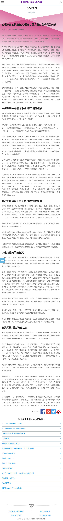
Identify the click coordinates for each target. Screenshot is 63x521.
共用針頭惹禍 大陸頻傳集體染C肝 (13, 433)
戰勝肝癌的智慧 (7, 468)
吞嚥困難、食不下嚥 (9, 478)
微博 (58, 411)
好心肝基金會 (45, 511)
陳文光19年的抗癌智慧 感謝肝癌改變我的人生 (18, 473)
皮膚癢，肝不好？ (8, 458)
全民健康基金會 (45, 515)
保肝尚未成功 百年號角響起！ (12, 488)
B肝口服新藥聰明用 (8, 453)
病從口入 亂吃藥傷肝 (9, 463)
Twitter (53, 411)
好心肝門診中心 (16, 515)
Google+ (48, 411)
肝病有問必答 (6, 483)
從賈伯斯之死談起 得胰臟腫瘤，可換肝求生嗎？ (18, 448)
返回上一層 (2, 260)
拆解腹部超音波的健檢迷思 (11, 443)
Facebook (43, 411)
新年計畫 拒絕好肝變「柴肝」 (12, 423)
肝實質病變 (5, 438)
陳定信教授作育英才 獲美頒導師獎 (13, 428)
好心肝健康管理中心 (16, 511)
